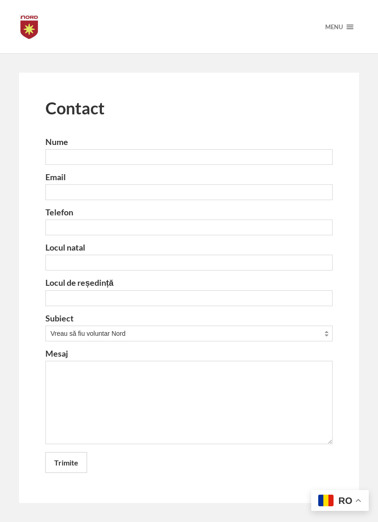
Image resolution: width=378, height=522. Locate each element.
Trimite (66, 462)
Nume (56, 142)
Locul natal (65, 247)
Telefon (59, 212)
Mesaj (56, 353)
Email (55, 177)
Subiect (59, 318)
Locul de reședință (79, 282)
